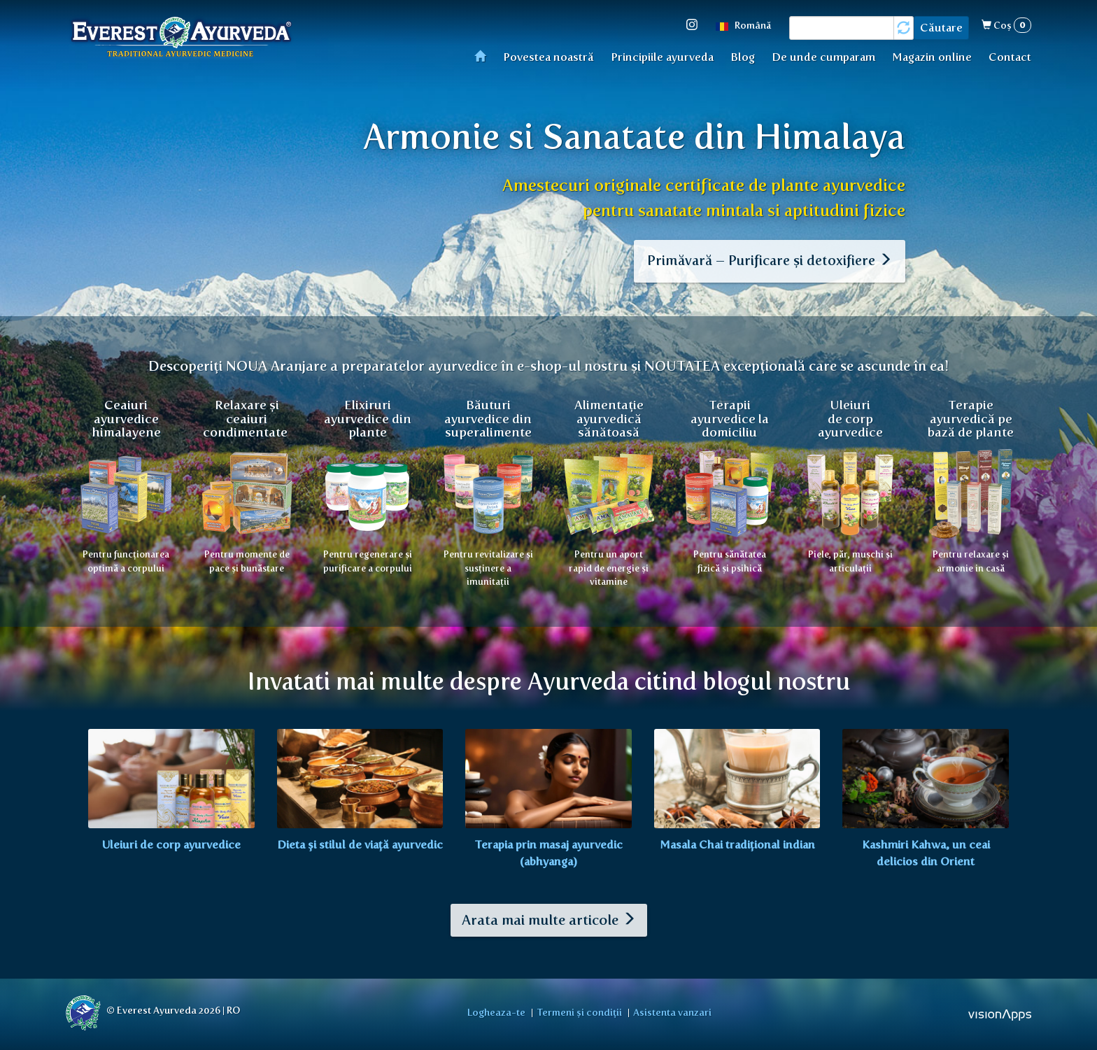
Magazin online (932, 57)
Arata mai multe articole (549, 917)
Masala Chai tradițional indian (737, 842)
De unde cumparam (823, 57)
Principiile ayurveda (662, 57)
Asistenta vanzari (668, 1008)
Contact (1010, 57)
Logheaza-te (501, 1008)
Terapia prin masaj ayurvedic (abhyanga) (548, 850)
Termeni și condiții (579, 1008)
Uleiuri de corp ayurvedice (171, 842)
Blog (742, 57)
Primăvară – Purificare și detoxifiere (767, 263)
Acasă (484, 55)
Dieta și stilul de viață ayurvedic (360, 842)
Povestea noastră (548, 57)
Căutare (941, 27)
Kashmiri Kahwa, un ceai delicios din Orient (926, 850)
